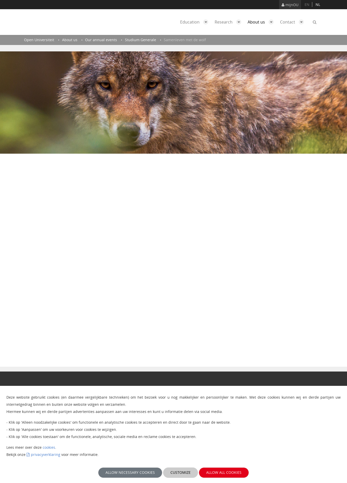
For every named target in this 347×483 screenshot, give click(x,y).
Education (195, 22)
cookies (49, 447)
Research (229, 22)
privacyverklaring (45, 454)
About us (262, 22)
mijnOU (290, 4)
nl (318, 4)
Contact (293, 22)
